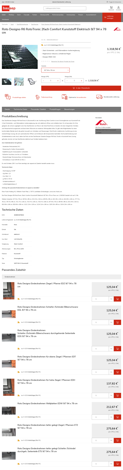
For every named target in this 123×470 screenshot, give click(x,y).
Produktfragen (55, 109)
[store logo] (11, 8)
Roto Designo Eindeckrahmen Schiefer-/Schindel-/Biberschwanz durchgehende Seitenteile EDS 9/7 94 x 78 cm (46, 333)
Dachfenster (34, 24)
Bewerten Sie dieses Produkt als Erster (62, 61)
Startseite (5, 24)
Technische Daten (20, 109)
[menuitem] (4, 15)
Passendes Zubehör (38, 109)
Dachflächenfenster (22, 24)
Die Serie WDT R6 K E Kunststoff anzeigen (106, 131)
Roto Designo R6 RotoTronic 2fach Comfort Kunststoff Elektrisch (60, 24)
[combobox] (65, 8)
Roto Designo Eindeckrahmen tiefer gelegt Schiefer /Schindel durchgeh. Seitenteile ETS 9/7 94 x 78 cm (46, 450)
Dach (12, 24)
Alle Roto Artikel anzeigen (103, 127)
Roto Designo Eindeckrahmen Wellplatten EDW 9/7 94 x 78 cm (47, 403)
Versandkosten (81, 97)
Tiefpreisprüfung (46, 97)
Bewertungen (69, 109)
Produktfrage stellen (19, 97)
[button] (5, 57)
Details (7, 109)
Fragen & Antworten (115, 2)
